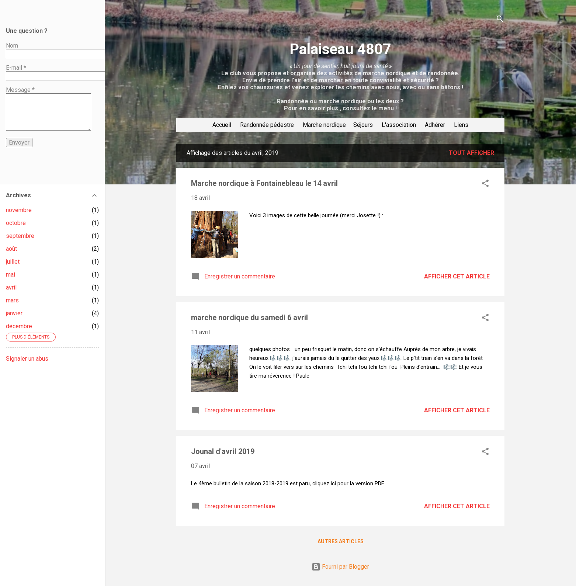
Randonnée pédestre (267, 124)
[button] (485, 184)
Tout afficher (471, 152)
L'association (399, 124)
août (11, 248)
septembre (20, 235)
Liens (461, 124)
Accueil (221, 124)
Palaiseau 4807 (340, 49)
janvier (14, 313)
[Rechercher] (500, 20)
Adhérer (435, 124)
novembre (19, 210)
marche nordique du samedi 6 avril (249, 317)
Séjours (363, 124)
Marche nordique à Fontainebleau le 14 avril (264, 183)
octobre (16, 222)
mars (12, 300)
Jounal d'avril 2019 (222, 451)
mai (10, 274)
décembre (19, 326)
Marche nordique (324, 124)
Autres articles (341, 541)
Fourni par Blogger (340, 566)
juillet (13, 261)
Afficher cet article (457, 276)
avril (11, 287)
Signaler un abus (27, 358)
